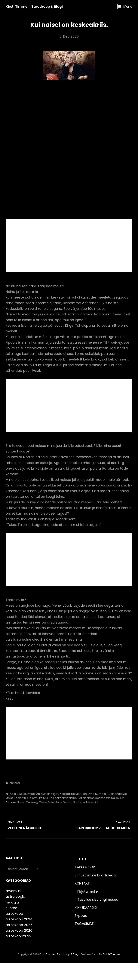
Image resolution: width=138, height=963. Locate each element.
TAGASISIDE (84, 923)
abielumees (27, 794)
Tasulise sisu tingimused (97, 899)
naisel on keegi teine (32, 802)
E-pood (81, 915)
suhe (51, 802)
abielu (14, 794)
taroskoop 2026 (19, 930)
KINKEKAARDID (86, 907)
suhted (15, 783)
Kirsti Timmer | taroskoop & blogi (34, 6)
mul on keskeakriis (55, 798)
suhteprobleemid (85, 802)
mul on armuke (32, 798)
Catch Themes (111, 954)
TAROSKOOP (85, 867)
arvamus (13, 890)
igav (56, 794)
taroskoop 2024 (19, 919)
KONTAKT (82, 883)
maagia (12, 902)
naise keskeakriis (98, 798)
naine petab (77, 798)
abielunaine (44, 794)
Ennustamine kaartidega (95, 875)
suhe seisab (63, 802)
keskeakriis (67, 794)
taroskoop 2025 (19, 924)
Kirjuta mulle (87, 891)
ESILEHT (81, 859)
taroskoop (14, 913)
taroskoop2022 (18, 936)
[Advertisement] (70, 246)
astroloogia (15, 896)
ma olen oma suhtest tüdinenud (98, 794)
